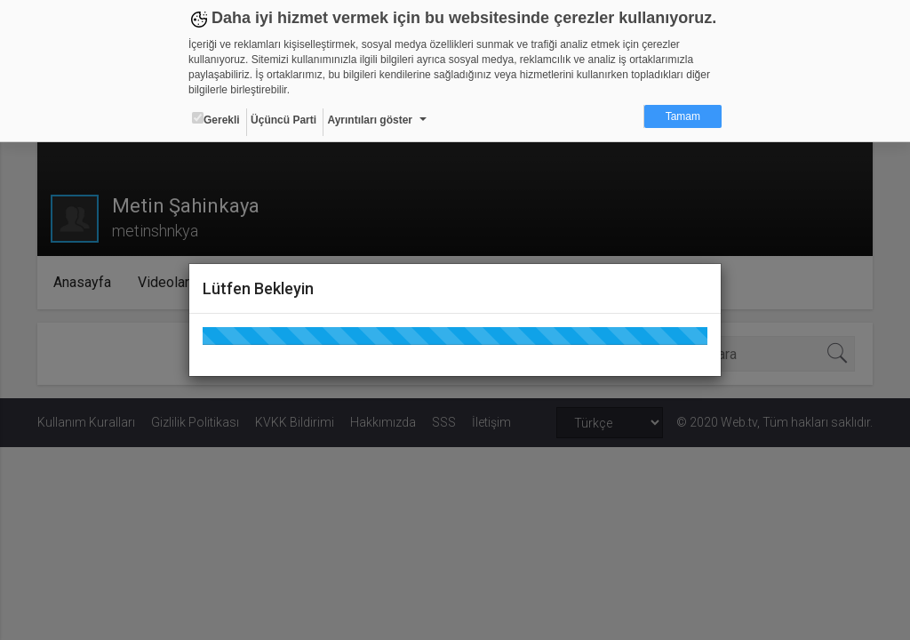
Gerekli (216, 119)
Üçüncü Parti (283, 120)
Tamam (683, 116)
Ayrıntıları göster (369, 120)
